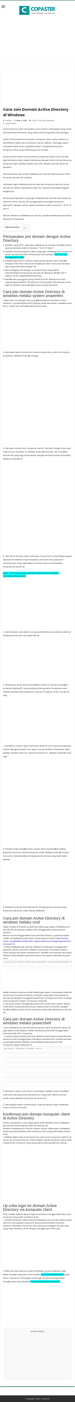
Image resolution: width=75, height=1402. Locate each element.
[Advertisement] (37, 43)
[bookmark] (4, 8)
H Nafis (8, 120)
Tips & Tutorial (38, 120)
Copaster (45, 1398)
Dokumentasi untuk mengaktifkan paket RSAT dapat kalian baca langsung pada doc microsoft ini (37, 941)
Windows (50, 120)
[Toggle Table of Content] (24, 227)
